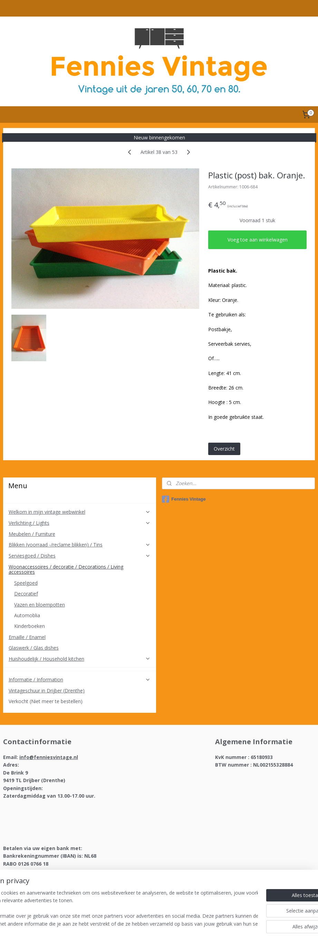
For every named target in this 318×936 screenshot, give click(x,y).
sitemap (134, 923)
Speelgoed (26, 583)
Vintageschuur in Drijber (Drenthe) (47, 690)
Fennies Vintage (183, 499)
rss (149, 923)
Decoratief (26, 593)
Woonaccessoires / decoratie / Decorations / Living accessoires (80, 569)
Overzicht (224, 448)
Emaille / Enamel (27, 637)
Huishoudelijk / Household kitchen (80, 659)
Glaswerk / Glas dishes (34, 647)
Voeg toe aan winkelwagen (258, 239)
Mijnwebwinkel (236, 923)
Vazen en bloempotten (39, 604)
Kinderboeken (29, 626)
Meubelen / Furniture (32, 534)
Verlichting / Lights (80, 523)
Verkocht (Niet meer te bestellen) (46, 701)
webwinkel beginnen (175, 923)
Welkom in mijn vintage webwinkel (80, 512)
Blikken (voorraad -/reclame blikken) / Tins (80, 544)
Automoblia (27, 615)
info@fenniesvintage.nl (48, 757)
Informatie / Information (80, 679)
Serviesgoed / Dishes (80, 555)
